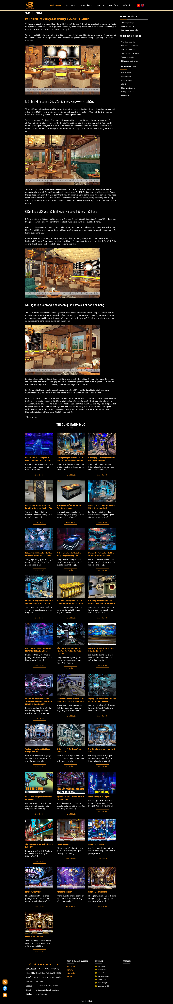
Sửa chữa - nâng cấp (129, 30)
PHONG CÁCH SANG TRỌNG (97, 893)
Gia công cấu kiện (128, 42)
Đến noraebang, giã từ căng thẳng (99, 797)
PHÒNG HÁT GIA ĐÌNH (64, 845)
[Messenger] (5, 988)
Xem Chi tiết (39, 475)
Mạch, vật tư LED (103, 987)
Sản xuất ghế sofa (128, 50)
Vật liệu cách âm (127, 92)
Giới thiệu (55, 5)
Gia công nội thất (128, 26)
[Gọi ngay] (5, 982)
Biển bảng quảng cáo (129, 61)
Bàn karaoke (126, 73)
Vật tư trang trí (103, 983)
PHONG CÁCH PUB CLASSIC (97, 845)
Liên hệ (126, 5)
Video (100, 5)
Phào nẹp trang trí (128, 88)
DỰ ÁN (70, 977)
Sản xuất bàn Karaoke (130, 46)
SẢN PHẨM (71, 974)
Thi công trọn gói (127, 23)
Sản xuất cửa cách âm (130, 53)
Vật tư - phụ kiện (127, 57)
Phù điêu (124, 84)
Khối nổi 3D (125, 96)
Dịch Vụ (70, 5)
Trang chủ (29, 13)
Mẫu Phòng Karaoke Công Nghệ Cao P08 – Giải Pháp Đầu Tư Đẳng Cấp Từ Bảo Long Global (70, 651)
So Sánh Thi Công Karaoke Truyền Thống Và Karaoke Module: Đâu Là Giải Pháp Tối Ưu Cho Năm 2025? (38, 702)
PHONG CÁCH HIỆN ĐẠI (64, 893)
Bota (90, 1001)
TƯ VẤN (70, 971)
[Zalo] (5, 995)
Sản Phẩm (86, 5)
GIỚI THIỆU (71, 967)
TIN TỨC (113, 5)
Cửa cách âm (126, 80)
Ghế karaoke (126, 77)
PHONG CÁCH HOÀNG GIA (34, 937)
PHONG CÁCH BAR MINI (33, 893)
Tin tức (39, 13)
